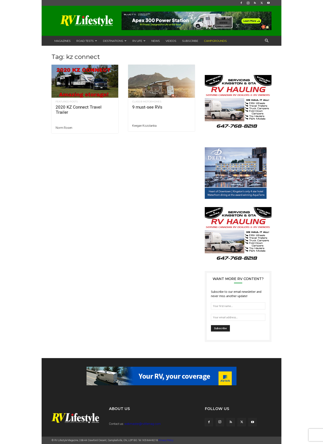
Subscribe (190, 40)
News (155, 40)
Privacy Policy (166, 440)
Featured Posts (67, 101)
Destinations (114, 40)
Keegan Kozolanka (144, 125)
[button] (267, 41)
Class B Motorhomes (146, 101)
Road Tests (86, 40)
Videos (171, 40)
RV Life (138, 40)
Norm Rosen (64, 127)
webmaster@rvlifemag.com (142, 423)
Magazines (62, 40)
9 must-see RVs (147, 107)
